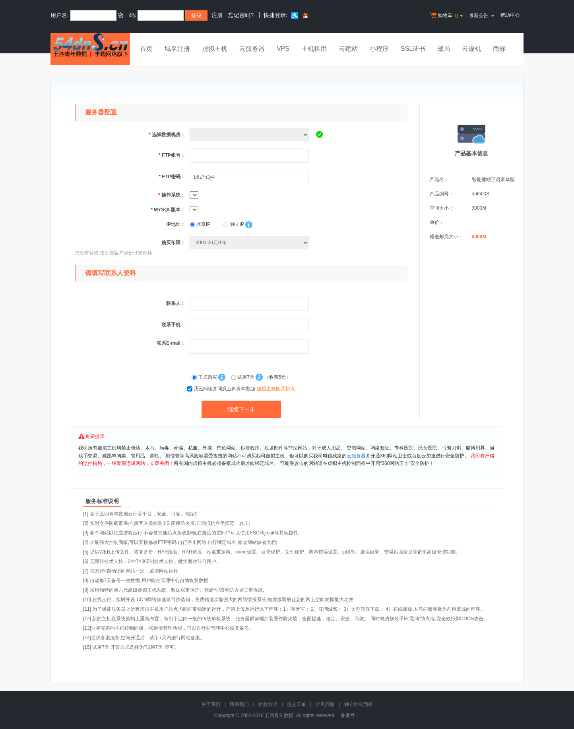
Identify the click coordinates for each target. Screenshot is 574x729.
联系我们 (239, 704)
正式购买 (205, 377)
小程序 (379, 48)
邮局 (443, 48)
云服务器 (252, 48)
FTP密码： (172, 176)
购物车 (447, 16)
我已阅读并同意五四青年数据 (244, 389)
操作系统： (171, 195)
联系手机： (173, 325)
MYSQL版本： (168, 209)
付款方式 (267, 704)
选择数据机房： (167, 134)
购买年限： (173, 242)
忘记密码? (241, 15)
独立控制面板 (358, 704)
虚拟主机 (214, 48)
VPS (283, 48)
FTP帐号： (172, 155)
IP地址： (176, 224)
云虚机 (471, 48)
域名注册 (177, 48)
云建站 (348, 48)
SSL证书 (413, 48)
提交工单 (296, 704)
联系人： (175, 303)
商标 (499, 48)
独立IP (233, 224)
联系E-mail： (171, 343)
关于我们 (210, 704)
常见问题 (325, 704)
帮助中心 (510, 15)
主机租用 (314, 48)
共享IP (200, 224)
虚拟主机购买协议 (276, 389)
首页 (146, 48)
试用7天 (243, 377)
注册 (217, 15)
